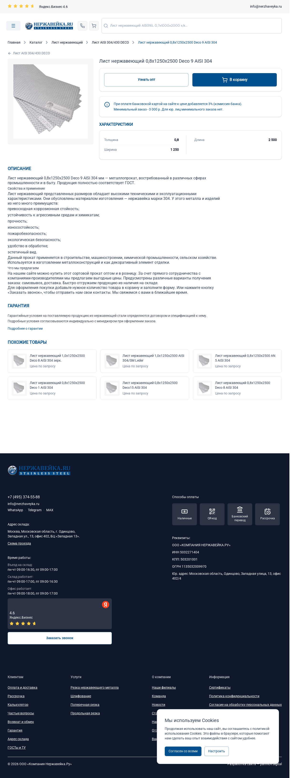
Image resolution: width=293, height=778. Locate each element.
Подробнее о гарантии (25, 328)
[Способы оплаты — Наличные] (184, 514)
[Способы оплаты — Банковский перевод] (239, 514)
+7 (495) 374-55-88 (24, 497)
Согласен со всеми (183, 751)
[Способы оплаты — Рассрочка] (267, 514)
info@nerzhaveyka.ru (266, 6)
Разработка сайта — (254, 764)
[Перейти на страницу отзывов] (38, 7)
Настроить (216, 751)
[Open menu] (13, 25)
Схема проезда (19, 543)
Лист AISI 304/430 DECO (29, 53)
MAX (49, 510)
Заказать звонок (59, 638)
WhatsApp (15, 510)
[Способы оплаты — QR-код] (212, 514)
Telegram (34, 510)
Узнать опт (146, 79)
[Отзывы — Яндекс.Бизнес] (60, 613)
